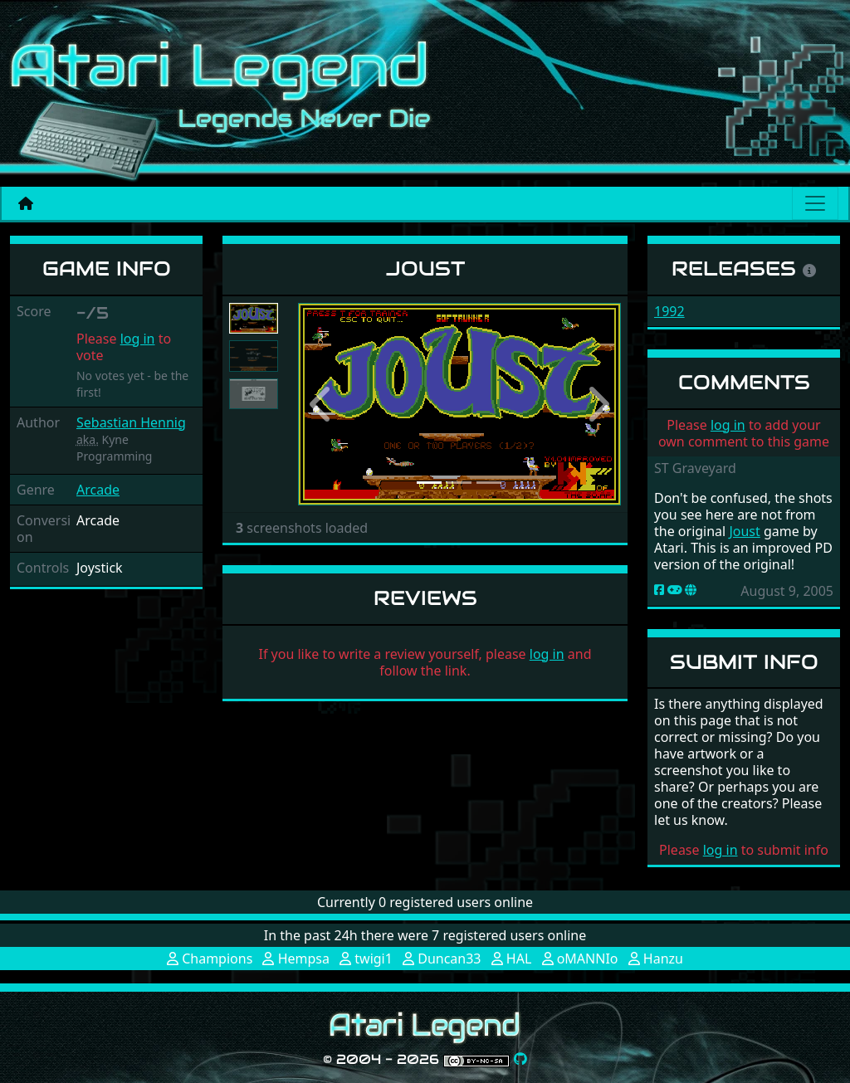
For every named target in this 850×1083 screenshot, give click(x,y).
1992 (669, 311)
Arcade (98, 490)
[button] (322, 404)
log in (137, 338)
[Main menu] (815, 203)
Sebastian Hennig (131, 422)
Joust (744, 531)
